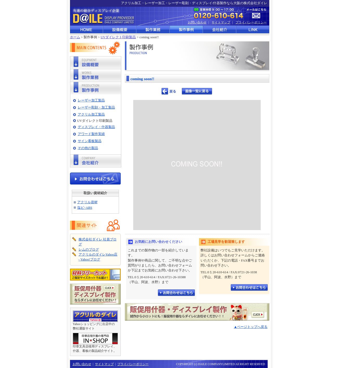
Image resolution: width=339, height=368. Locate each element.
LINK (252, 29)
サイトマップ (221, 22)
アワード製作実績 (91, 134)
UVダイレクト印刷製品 (118, 37)
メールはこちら (256, 13)
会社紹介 (219, 29)
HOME (86, 29)
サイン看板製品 (89, 141)
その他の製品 (88, 148)
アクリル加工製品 (91, 114)
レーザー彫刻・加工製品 (96, 107)
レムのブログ (89, 249)
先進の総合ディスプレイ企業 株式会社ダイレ (102, 16)
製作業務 (153, 29)
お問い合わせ (197, 22)
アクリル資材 (87, 202)
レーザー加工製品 (91, 100)
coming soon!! (143, 79)
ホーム (75, 37)
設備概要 (120, 29)
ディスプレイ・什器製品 (96, 127)
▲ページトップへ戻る (251, 327)
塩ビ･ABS (84, 208)
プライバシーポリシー (251, 22)
